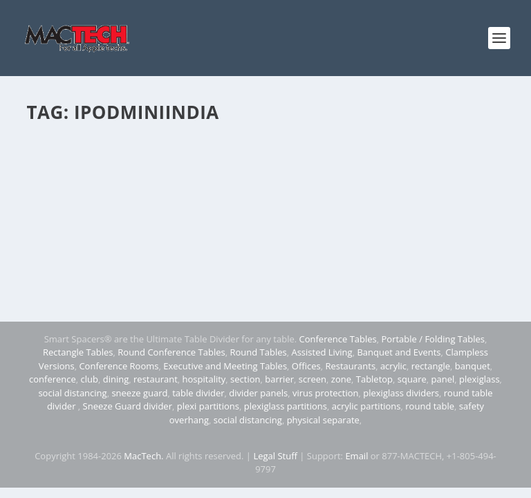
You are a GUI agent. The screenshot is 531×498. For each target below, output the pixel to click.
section (245, 379)
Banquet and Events (398, 352)
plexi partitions (208, 406)
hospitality (204, 379)
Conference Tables (338, 339)
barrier (279, 379)
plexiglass (479, 379)
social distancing (72, 393)
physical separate (323, 420)
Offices (306, 366)
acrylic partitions (366, 406)
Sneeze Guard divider (127, 406)
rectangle (430, 366)
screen (312, 379)
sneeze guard (139, 393)
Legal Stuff (275, 456)
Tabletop (374, 379)
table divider (198, 393)
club (89, 379)
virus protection (325, 393)
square (412, 379)
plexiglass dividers (401, 393)
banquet (472, 366)
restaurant (155, 379)
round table (429, 406)
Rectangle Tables (78, 352)
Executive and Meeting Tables (225, 366)
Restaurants (350, 366)
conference (52, 379)
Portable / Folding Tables (433, 339)
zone (341, 379)
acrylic (393, 366)
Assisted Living (321, 352)
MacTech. (143, 456)
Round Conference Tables (171, 352)
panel (443, 379)
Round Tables (258, 352)
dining (116, 379)
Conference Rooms (118, 366)
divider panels (258, 393)
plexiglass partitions (285, 406)
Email (356, 456)
